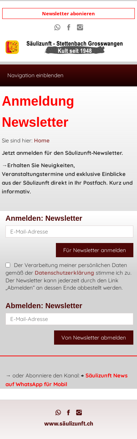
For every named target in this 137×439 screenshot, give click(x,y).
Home (42, 140)
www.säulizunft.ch (68, 423)
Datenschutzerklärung (64, 272)
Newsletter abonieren (68, 13)
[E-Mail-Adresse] (69, 232)
